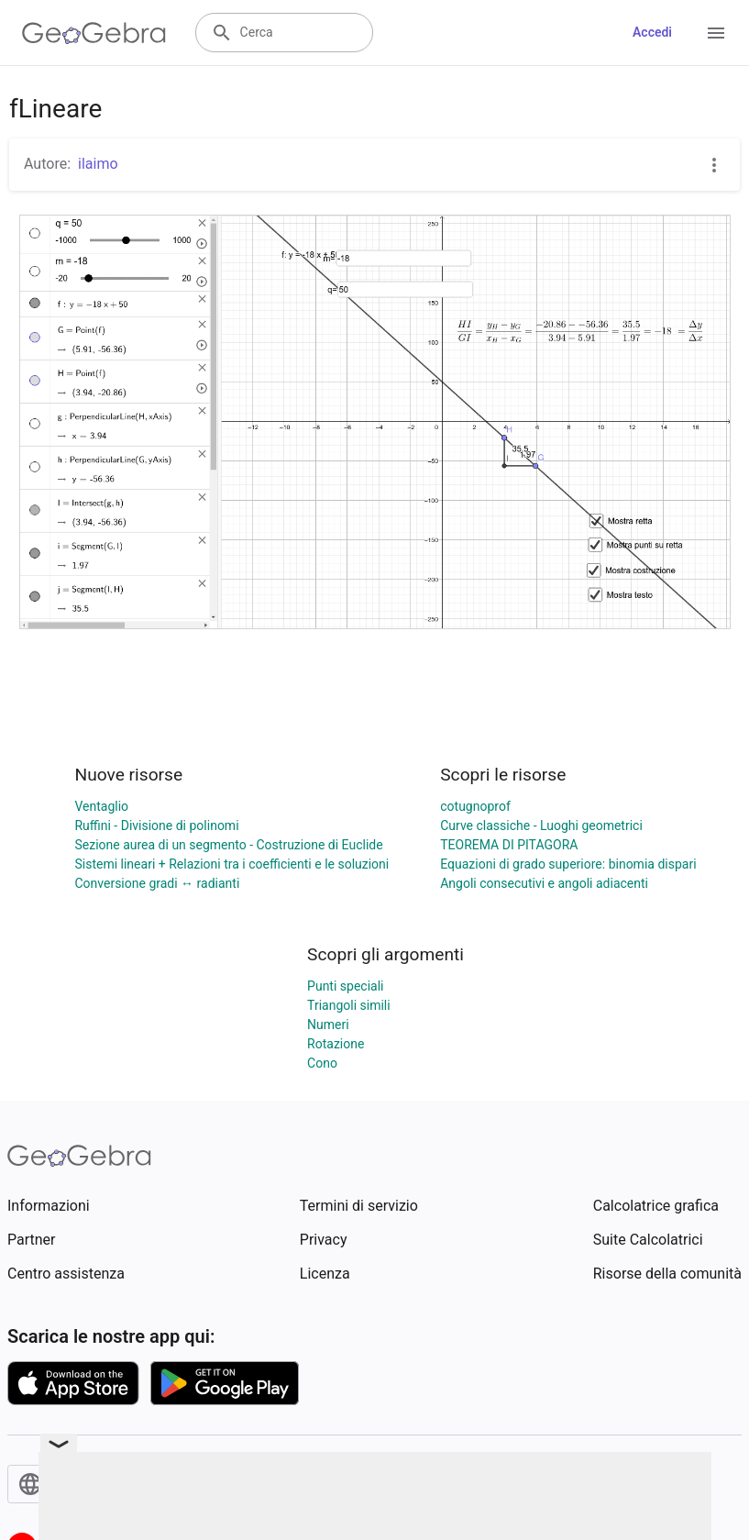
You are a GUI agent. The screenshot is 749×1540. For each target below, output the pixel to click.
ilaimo (98, 163)
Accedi (652, 32)
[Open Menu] (716, 33)
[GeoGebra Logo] (94, 33)
